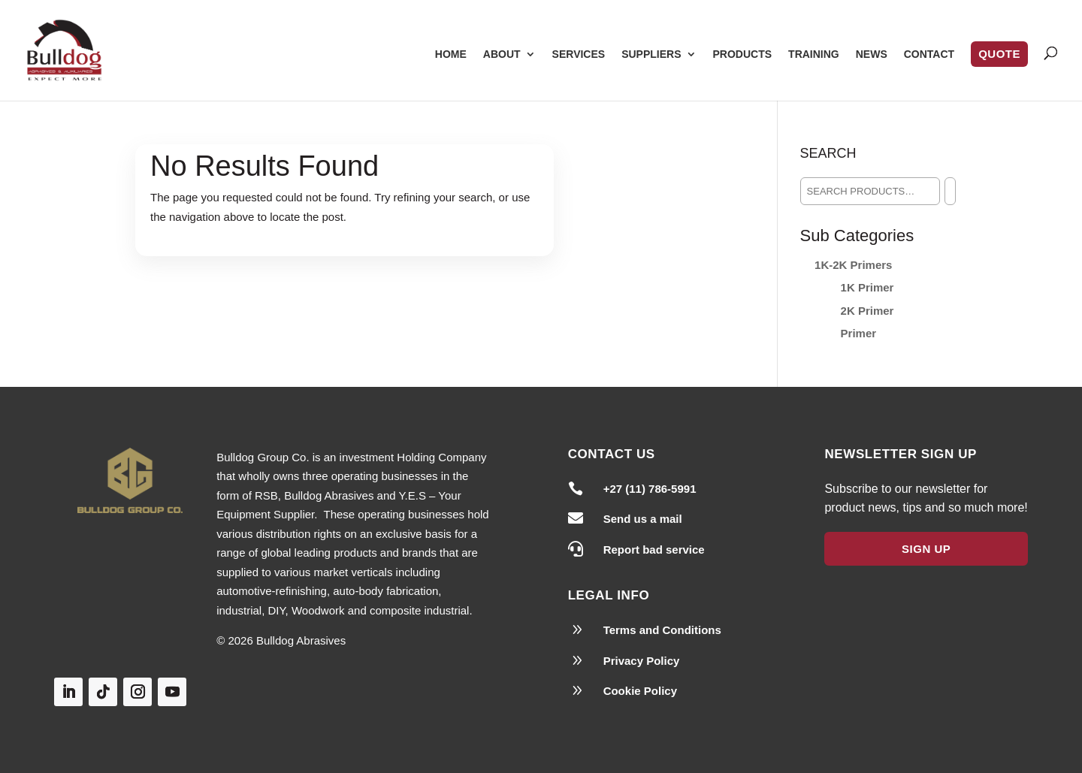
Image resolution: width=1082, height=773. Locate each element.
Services (579, 54)
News (871, 54)
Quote (999, 53)
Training (813, 54)
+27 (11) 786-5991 (650, 488)
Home (451, 54)
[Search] (950, 191)
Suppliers (651, 54)
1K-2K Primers (853, 264)
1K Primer (867, 287)
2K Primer (867, 310)
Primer (859, 333)
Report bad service (654, 549)
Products (742, 54)
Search (828, 153)
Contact (929, 54)
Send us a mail (642, 518)
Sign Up (926, 548)
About (502, 54)
